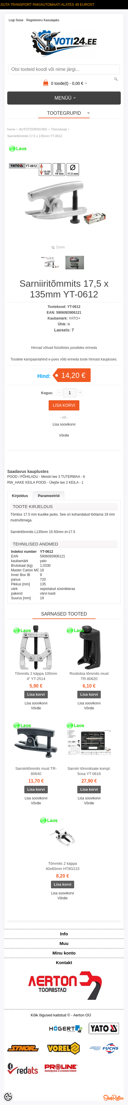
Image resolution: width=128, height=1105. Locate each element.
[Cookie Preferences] (8, 1097)
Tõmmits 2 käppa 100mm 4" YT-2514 (36, 676)
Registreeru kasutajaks (42, 20)
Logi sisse (16, 20)
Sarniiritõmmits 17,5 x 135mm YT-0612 (34, 136)
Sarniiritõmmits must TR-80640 (36, 771)
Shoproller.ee (113, 1098)
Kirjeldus (20, 496)
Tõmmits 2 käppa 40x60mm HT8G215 (62, 866)
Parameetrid (49, 496)
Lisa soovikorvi (64, 424)
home (11, 129)
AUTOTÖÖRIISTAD (33, 129)
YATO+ (75, 318)
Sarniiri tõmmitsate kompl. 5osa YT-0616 (89, 771)
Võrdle (64, 435)
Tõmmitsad (59, 129)
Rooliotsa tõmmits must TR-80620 (89, 676)
